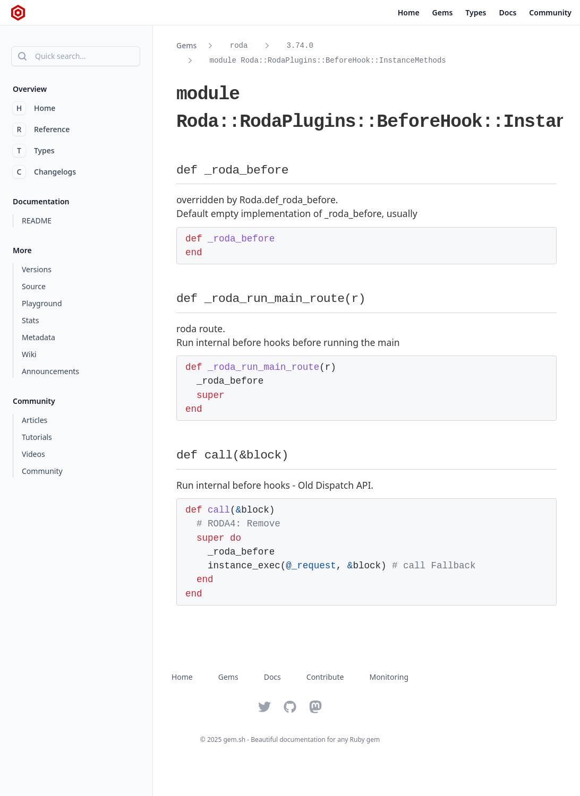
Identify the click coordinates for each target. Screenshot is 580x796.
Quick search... (51, 56)
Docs (508, 12)
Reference (41, 129)
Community (550, 12)
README (37, 220)
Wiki (29, 354)
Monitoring (388, 677)
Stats (30, 320)
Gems (442, 12)
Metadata (38, 337)
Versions (37, 269)
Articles (34, 420)
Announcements (50, 371)
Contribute (325, 677)
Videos (33, 454)
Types (475, 12)
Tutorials (37, 437)
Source (34, 286)
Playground (42, 303)
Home (409, 12)
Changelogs (44, 172)
